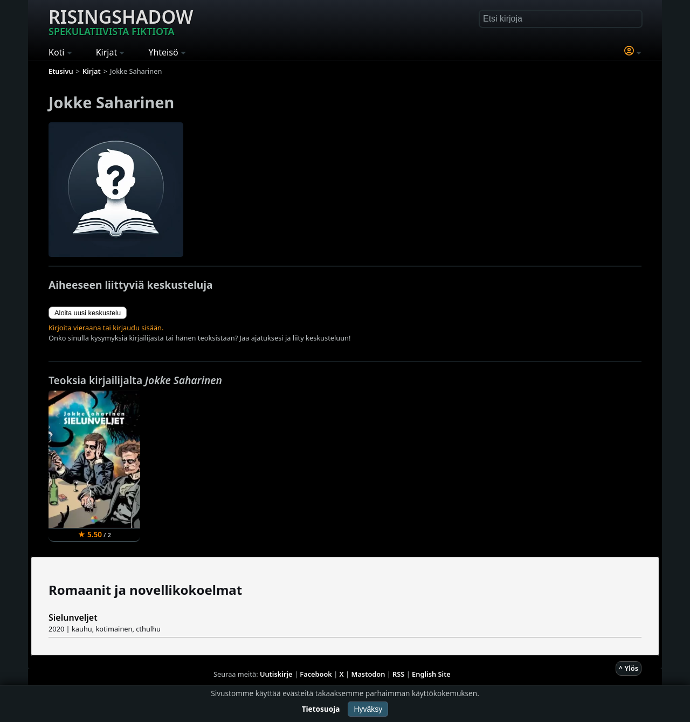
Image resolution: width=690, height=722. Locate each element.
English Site (431, 674)
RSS (398, 674)
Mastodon (368, 674)
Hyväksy (368, 709)
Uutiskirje (276, 674)
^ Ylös (628, 668)
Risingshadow (121, 21)
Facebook (316, 674)
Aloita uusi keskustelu (87, 313)
